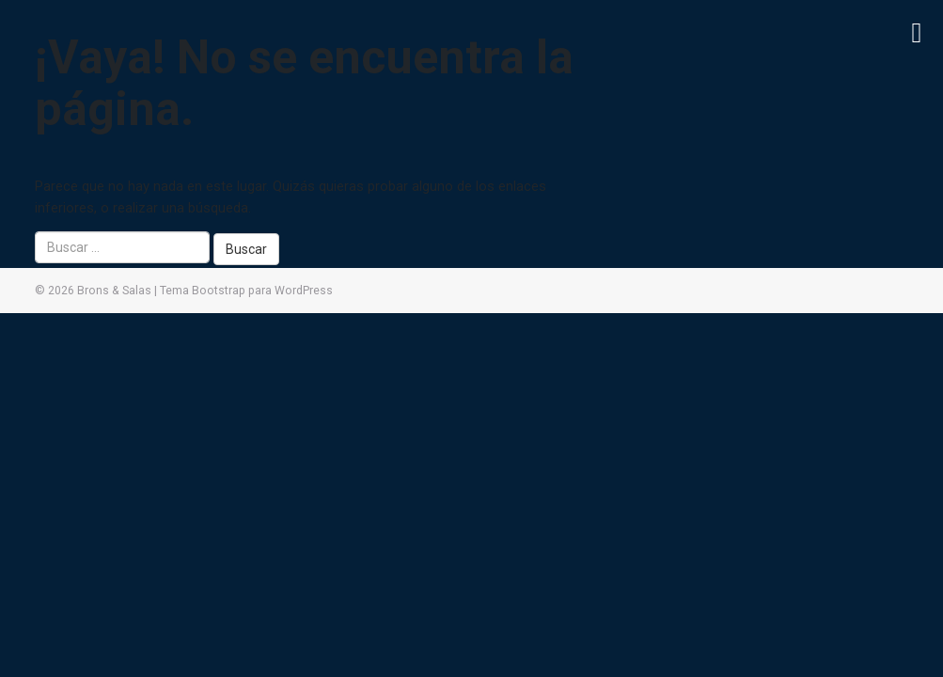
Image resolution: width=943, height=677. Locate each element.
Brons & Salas (114, 290)
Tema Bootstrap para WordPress (246, 290)
